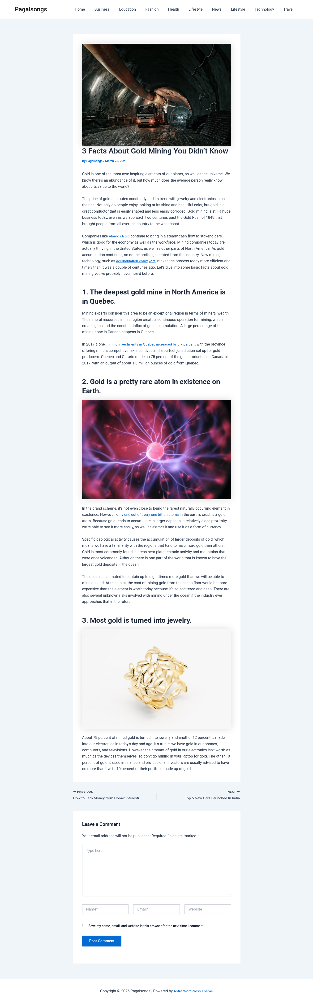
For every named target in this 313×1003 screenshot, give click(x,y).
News (223, 9)
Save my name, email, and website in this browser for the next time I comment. (146, 926)
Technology (267, 9)
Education (141, 9)
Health (183, 9)
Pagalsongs (31, 9)
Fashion (164, 9)
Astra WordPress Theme (193, 991)
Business (118, 9)
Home (98, 9)
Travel (289, 9)
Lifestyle (204, 9)
